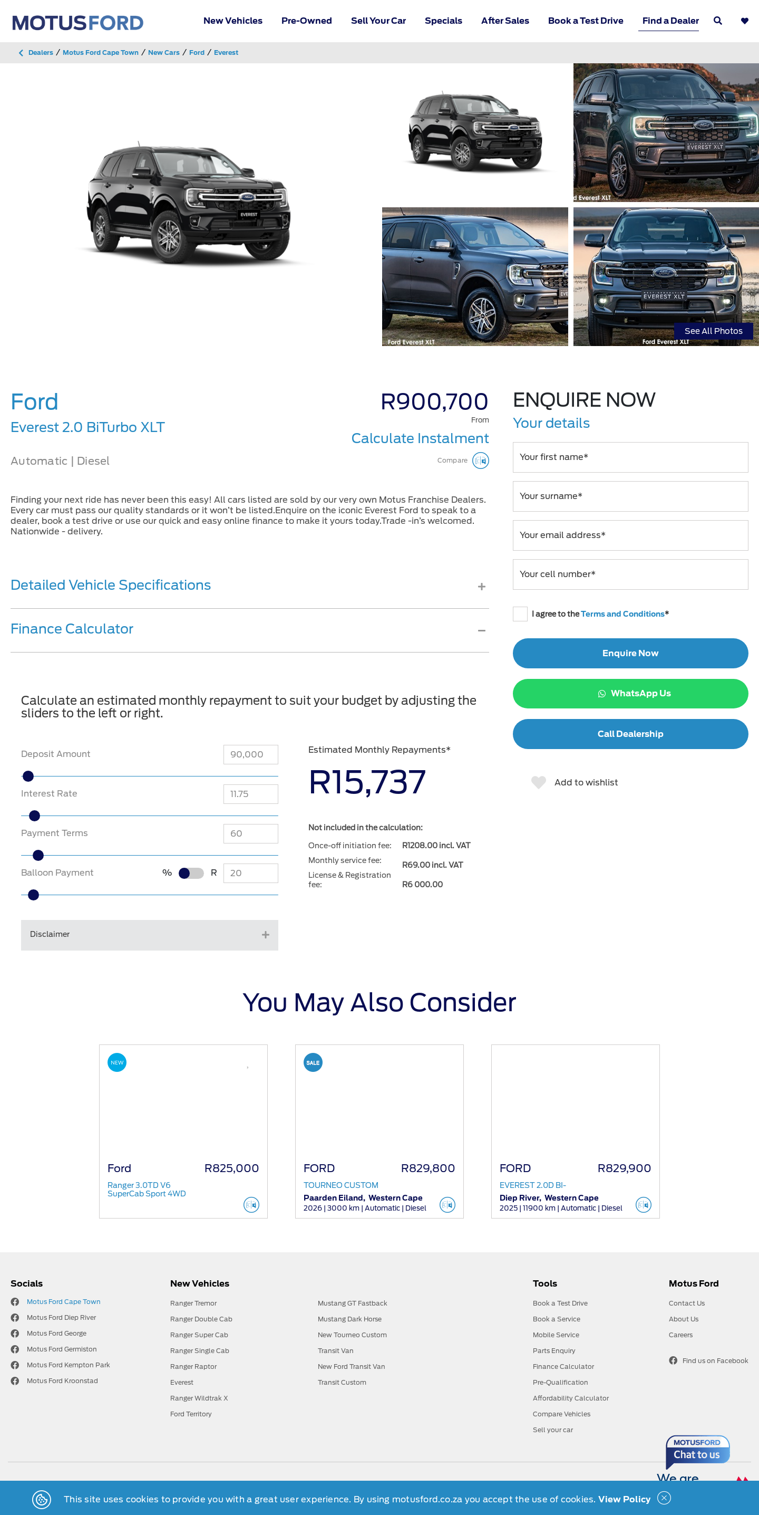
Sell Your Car (378, 21)
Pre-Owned (306, 21)
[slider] (51, 776)
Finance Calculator (563, 1366)
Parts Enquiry (554, 1351)
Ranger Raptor (193, 1366)
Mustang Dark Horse (350, 1319)
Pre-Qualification (560, 1382)
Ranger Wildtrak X (199, 1398)
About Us (683, 1319)
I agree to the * (591, 614)
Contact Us (687, 1303)
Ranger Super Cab (199, 1335)
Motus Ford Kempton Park (68, 1365)
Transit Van (336, 1351)
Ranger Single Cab (199, 1351)
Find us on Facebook (708, 1360)
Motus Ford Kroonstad (62, 1381)
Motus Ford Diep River (61, 1317)
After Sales (505, 21)
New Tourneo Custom (352, 1335)
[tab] (250, 593)
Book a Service (556, 1319)
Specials (443, 21)
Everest (181, 1382)
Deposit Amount (56, 754)
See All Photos (714, 330)
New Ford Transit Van (351, 1366)
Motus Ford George (56, 1333)
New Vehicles (232, 21)
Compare (463, 460)
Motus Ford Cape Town (64, 1302)
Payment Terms (54, 833)
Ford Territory (191, 1414)
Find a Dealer (671, 21)
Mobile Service (556, 1335)
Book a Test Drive (586, 21)
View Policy (624, 1499)
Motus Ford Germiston (62, 1349)
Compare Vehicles (561, 1414)
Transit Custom (342, 1382)
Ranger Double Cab (201, 1319)
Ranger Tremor (193, 1303)
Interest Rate (49, 794)
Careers (681, 1335)
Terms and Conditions (623, 614)
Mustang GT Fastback (352, 1303)
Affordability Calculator (571, 1398)
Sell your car (553, 1430)
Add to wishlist (574, 782)
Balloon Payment (57, 873)
